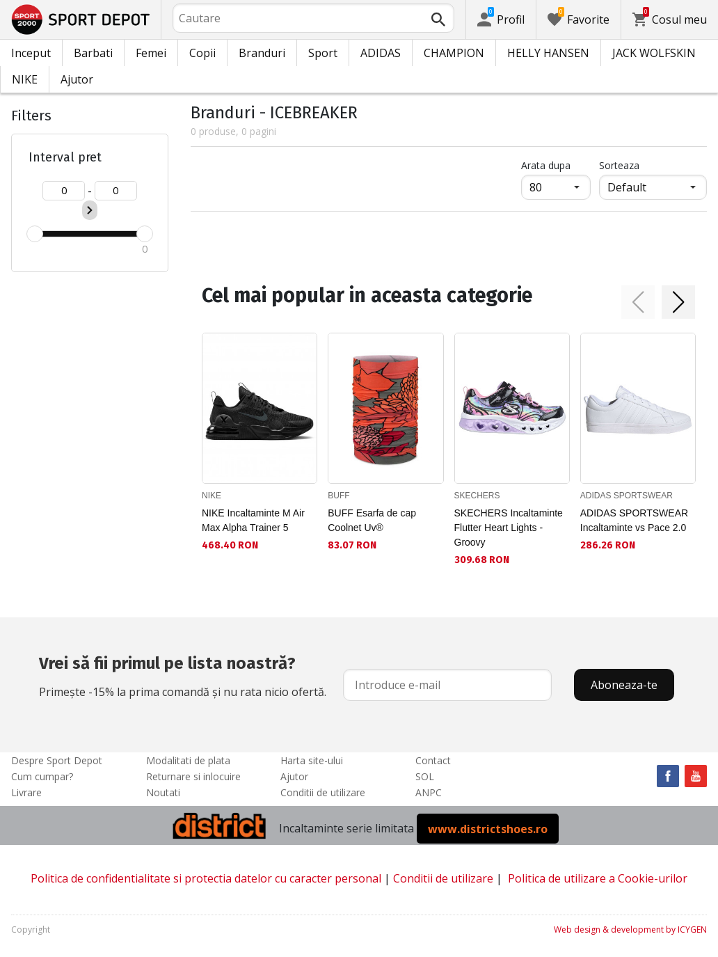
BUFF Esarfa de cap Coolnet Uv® (372, 520)
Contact (433, 760)
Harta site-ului (311, 760)
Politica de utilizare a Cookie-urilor (597, 878)
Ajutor (77, 79)
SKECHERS (477, 495)
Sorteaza (619, 165)
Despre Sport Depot (56, 760)
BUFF (338, 495)
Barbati (93, 53)
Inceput (31, 53)
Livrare (26, 792)
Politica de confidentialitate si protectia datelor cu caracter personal (206, 878)
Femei (151, 53)
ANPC (428, 792)
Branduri (262, 53)
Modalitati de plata (188, 760)
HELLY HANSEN (548, 53)
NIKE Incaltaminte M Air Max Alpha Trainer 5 (253, 520)
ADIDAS (380, 53)
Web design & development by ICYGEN (630, 929)
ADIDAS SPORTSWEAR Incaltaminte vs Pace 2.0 (634, 520)
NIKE (25, 79)
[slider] (34, 234)
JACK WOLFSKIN (654, 53)
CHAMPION (454, 53)
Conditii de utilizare (322, 792)
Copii (202, 53)
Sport (322, 53)
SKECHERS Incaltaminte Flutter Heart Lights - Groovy (508, 527)
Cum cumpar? (42, 776)
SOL (424, 776)
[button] (638, 302)
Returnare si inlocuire (193, 776)
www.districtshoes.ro (488, 828)
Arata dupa (546, 165)
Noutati (163, 792)
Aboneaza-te (624, 685)
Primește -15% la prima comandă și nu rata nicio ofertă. (182, 675)
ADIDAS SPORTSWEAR (626, 495)
